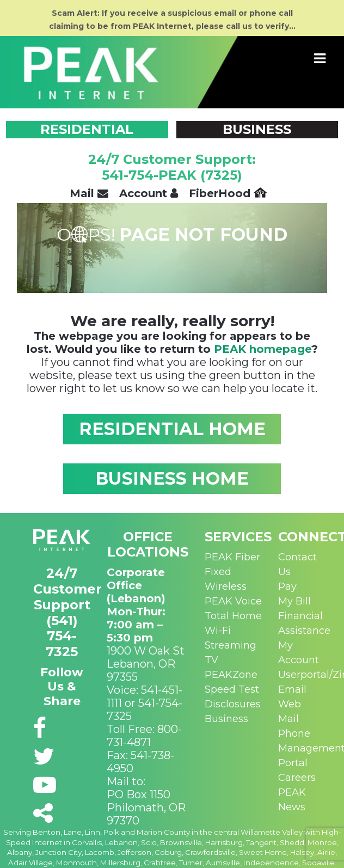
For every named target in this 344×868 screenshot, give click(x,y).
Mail (89, 193)
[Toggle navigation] (320, 58)
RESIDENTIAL (86, 129)
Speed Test (232, 689)
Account (148, 193)
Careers (297, 778)
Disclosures (233, 704)
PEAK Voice (233, 601)
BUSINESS (257, 129)
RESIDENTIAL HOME (172, 428)
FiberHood (228, 193)
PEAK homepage (262, 349)
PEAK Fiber (232, 557)
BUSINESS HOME (172, 478)
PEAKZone (231, 675)
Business (226, 719)
